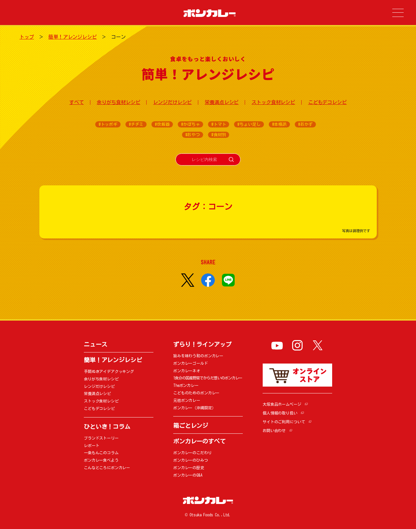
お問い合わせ (274, 430)
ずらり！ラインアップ (202, 344)
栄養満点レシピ (222, 102)
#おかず (305, 124)
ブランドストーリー (101, 438)
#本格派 (279, 124)
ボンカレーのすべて (199, 441)
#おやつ (192, 135)
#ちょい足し (248, 124)
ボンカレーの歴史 (188, 467)
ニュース (95, 344)
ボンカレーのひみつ (190, 460)
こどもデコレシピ (327, 102)
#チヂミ (136, 124)
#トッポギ (107, 124)
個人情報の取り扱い (280, 413)
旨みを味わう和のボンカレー (198, 356)
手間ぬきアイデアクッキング (109, 371)
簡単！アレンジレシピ (72, 36)
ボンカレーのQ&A (187, 475)
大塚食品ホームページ (282, 404)
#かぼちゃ (190, 124)
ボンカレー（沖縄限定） (194, 408)
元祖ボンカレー (186, 400)
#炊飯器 (162, 124)
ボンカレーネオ (186, 371)
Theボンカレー (186, 385)
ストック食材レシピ (273, 102)
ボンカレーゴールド (190, 363)
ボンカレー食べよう (101, 460)
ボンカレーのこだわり (192, 453)
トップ (27, 36)
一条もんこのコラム (101, 453)
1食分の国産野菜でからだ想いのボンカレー (207, 378)
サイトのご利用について (284, 422)
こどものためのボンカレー (196, 393)
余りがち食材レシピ (118, 102)
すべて (76, 102)
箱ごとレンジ (190, 426)
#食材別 (218, 135)
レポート (91, 445)
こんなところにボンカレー (107, 467)
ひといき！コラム (107, 427)
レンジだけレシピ (172, 102)
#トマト (218, 124)
